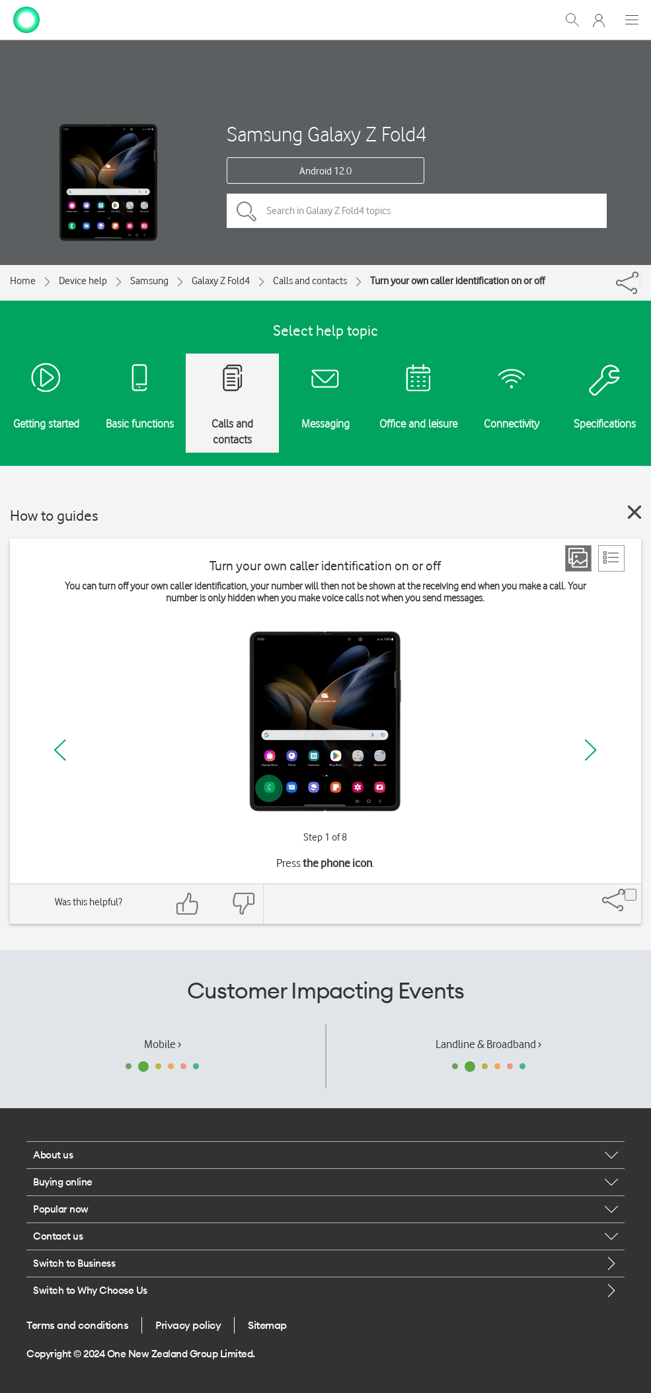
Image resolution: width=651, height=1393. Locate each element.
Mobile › (162, 1044)
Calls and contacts (310, 281)
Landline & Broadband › (488, 1044)
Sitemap (267, 1325)
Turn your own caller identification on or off (457, 281)
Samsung (149, 281)
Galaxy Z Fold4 (221, 281)
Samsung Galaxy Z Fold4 (327, 134)
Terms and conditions (77, 1325)
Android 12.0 (325, 171)
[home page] (26, 18)
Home (23, 281)
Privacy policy (188, 1325)
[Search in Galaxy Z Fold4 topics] (417, 211)
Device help (83, 281)
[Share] (639, 279)
